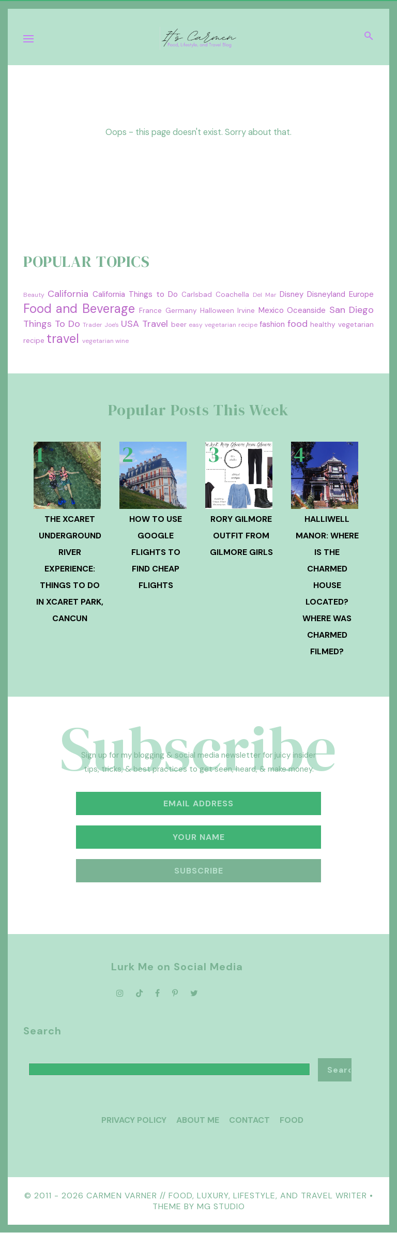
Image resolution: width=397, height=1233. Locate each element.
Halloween (217, 310)
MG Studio (221, 1206)
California (68, 294)
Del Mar (265, 295)
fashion (272, 324)
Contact (249, 1120)
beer (179, 324)
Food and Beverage (79, 308)
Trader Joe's (101, 325)
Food (291, 1120)
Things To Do (51, 324)
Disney (291, 294)
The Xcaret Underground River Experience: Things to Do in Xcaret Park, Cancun (69, 569)
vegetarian (98, 341)
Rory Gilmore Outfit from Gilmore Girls (241, 536)
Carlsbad (196, 294)
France (150, 310)
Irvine (246, 310)
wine (122, 341)
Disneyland (326, 294)
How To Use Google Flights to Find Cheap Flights (155, 552)
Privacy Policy (133, 1120)
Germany (181, 310)
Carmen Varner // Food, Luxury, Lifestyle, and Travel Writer (226, 1195)
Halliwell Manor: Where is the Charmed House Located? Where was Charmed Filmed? (327, 585)
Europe (361, 294)
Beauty (33, 295)
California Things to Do (135, 294)
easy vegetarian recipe (223, 325)
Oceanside (306, 310)
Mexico (271, 310)
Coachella (232, 294)
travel (63, 338)
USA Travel (144, 324)
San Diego (351, 310)
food (297, 324)
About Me (197, 1120)
